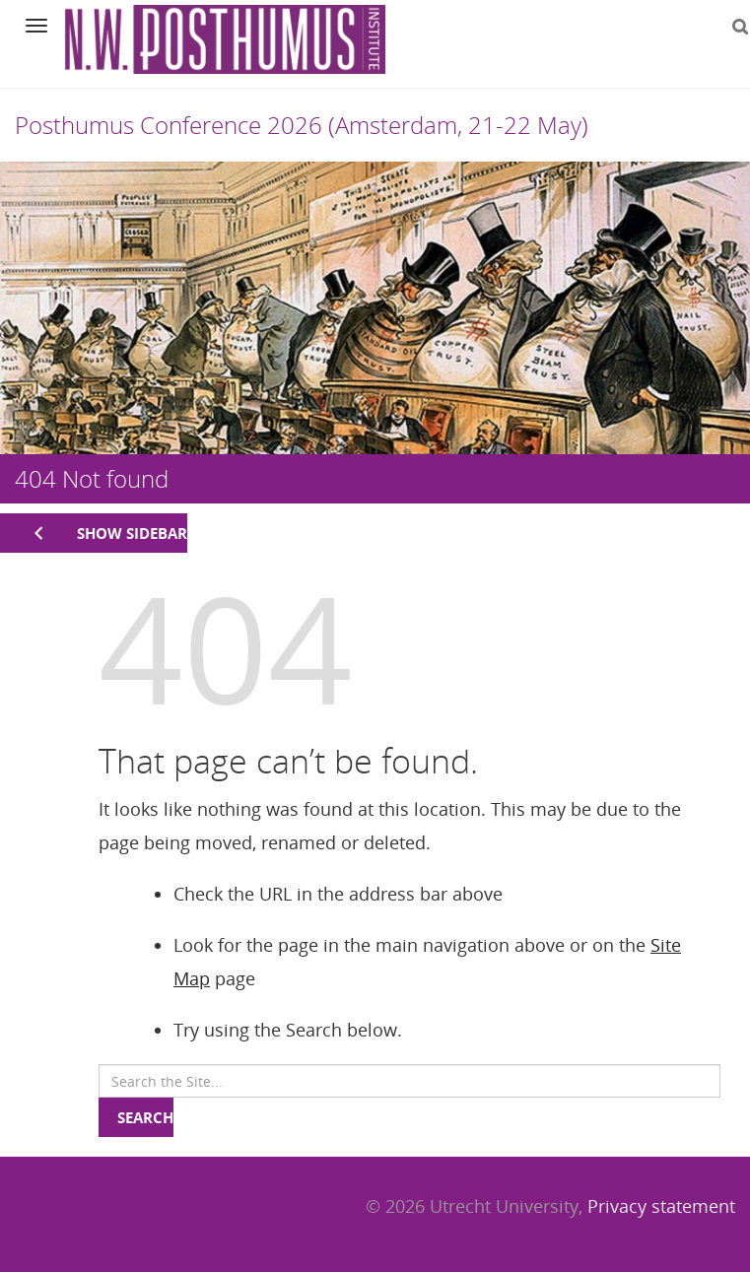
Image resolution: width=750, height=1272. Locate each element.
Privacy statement (661, 1206)
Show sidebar (132, 533)
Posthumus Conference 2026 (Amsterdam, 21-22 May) (301, 124)
